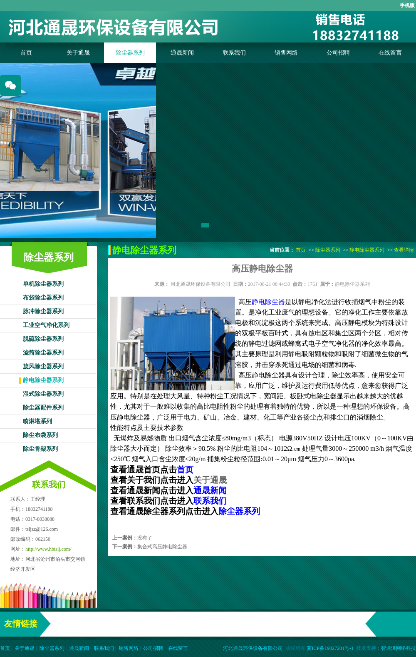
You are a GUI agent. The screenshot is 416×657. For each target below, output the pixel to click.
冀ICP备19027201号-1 (330, 648)
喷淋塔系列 (37, 421)
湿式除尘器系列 (43, 394)
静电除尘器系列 (43, 380)
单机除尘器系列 (43, 284)
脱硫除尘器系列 (43, 339)
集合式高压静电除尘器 (162, 547)
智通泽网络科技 (398, 648)
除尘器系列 (130, 53)
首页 (26, 53)
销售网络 (286, 53)
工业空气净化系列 (46, 325)
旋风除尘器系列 (43, 366)
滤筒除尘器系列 (43, 353)
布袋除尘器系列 (43, 298)
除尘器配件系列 (43, 408)
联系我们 (234, 53)
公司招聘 (338, 53)
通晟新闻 (182, 53)
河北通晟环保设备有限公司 (200, 284)
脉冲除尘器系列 (43, 311)
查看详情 (404, 250)
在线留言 (390, 53)
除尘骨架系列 (40, 449)
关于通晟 (78, 53)
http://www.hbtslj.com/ (48, 549)
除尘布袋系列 (40, 435)
